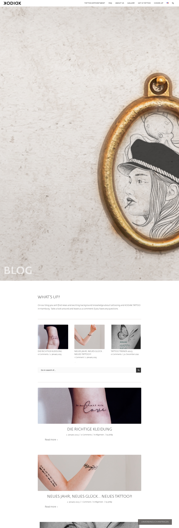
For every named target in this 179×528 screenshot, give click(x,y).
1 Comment (79, 357)
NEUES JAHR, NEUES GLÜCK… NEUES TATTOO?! (89, 497)
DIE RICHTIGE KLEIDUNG (50, 351)
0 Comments (43, 354)
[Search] (172, 3)
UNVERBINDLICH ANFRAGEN (155, 522)
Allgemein (100, 435)
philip (111, 435)
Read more (52, 440)
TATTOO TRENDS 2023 (121, 351)
